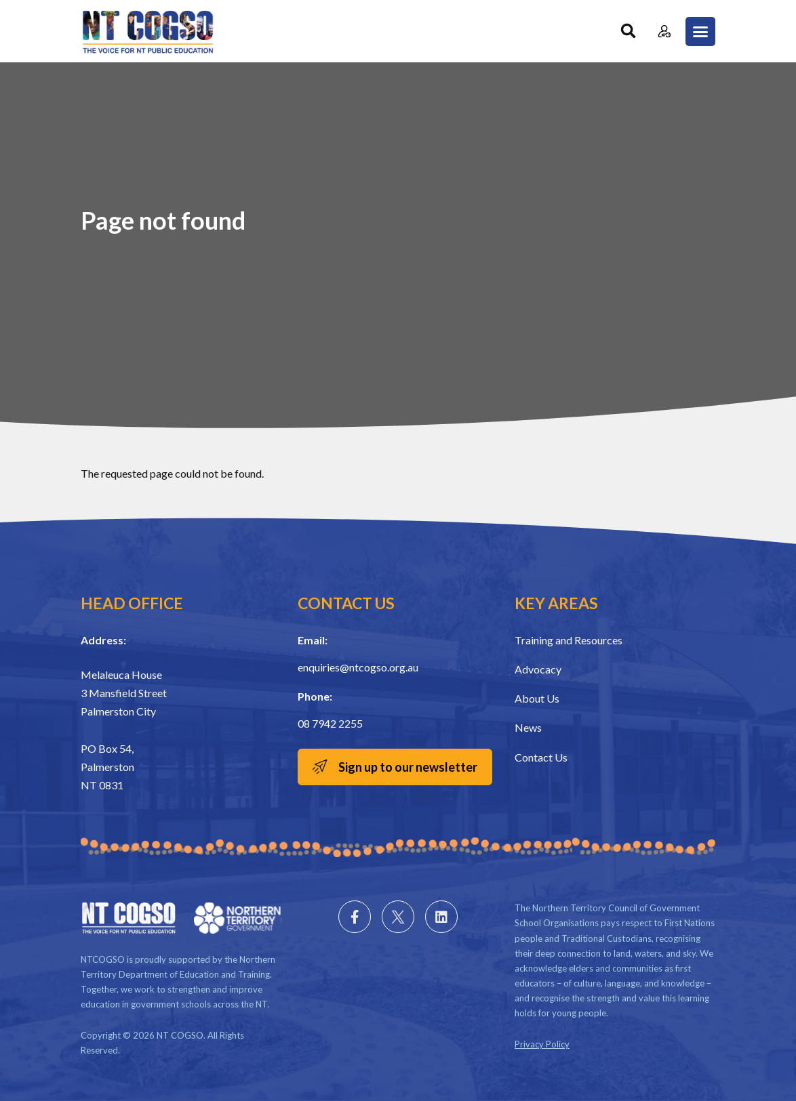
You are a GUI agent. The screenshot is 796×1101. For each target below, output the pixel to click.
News (528, 727)
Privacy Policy (542, 1044)
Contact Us (541, 757)
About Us (537, 698)
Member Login (664, 31)
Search (628, 31)
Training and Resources (568, 639)
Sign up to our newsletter (407, 767)
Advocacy (538, 669)
